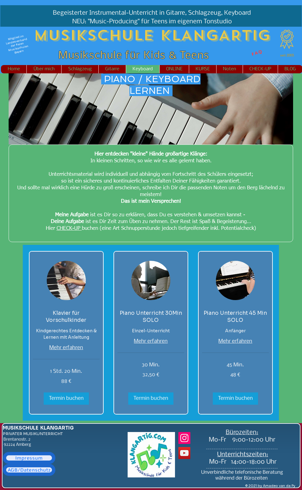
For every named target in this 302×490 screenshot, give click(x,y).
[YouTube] (184, 453)
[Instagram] (184, 438)
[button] (66, 398)
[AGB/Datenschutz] (29, 470)
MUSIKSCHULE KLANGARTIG (38, 428)
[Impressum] (29, 458)
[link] (66, 317)
